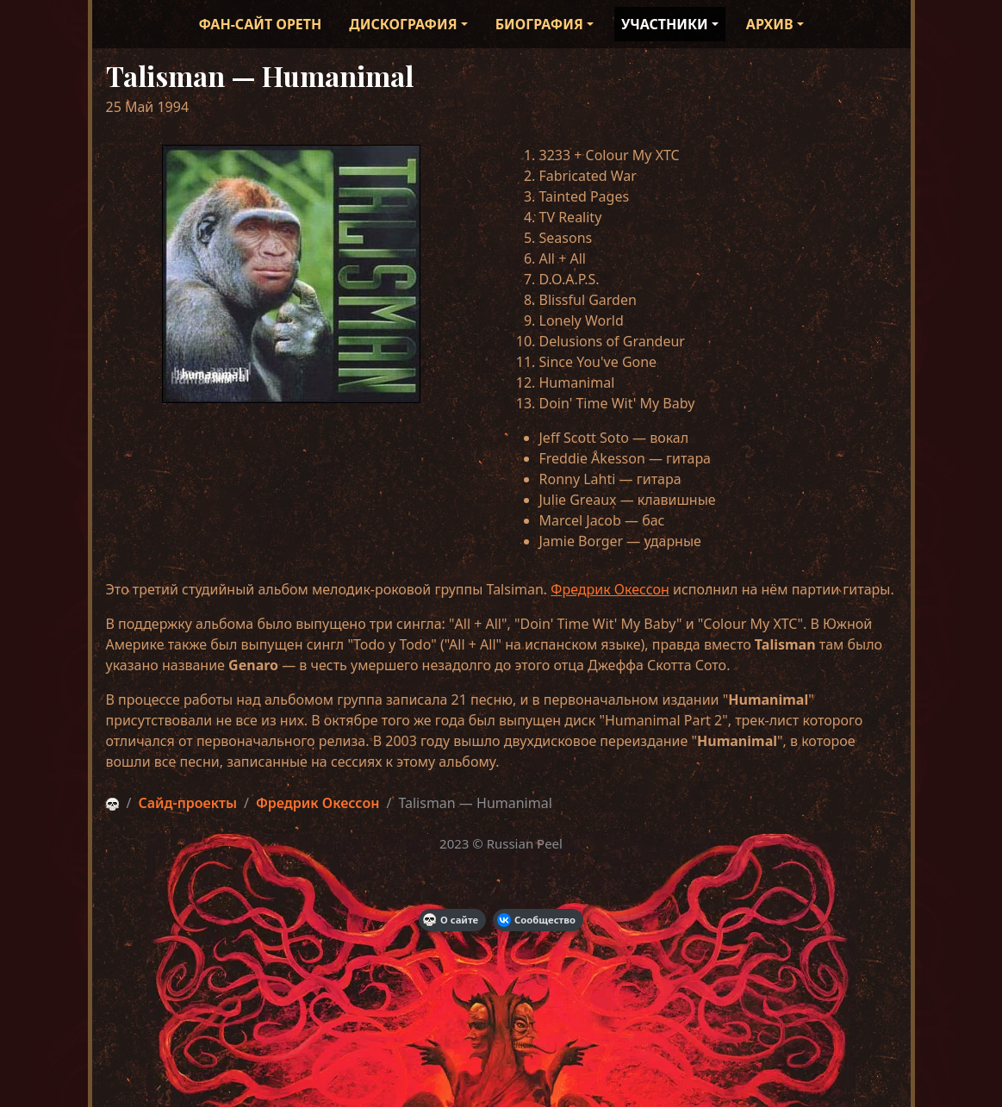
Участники (664, 24)
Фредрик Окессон (610, 589)
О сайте (450, 920)
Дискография (403, 24)
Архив (770, 24)
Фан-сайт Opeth (259, 24)
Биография (539, 24)
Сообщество (536, 920)
